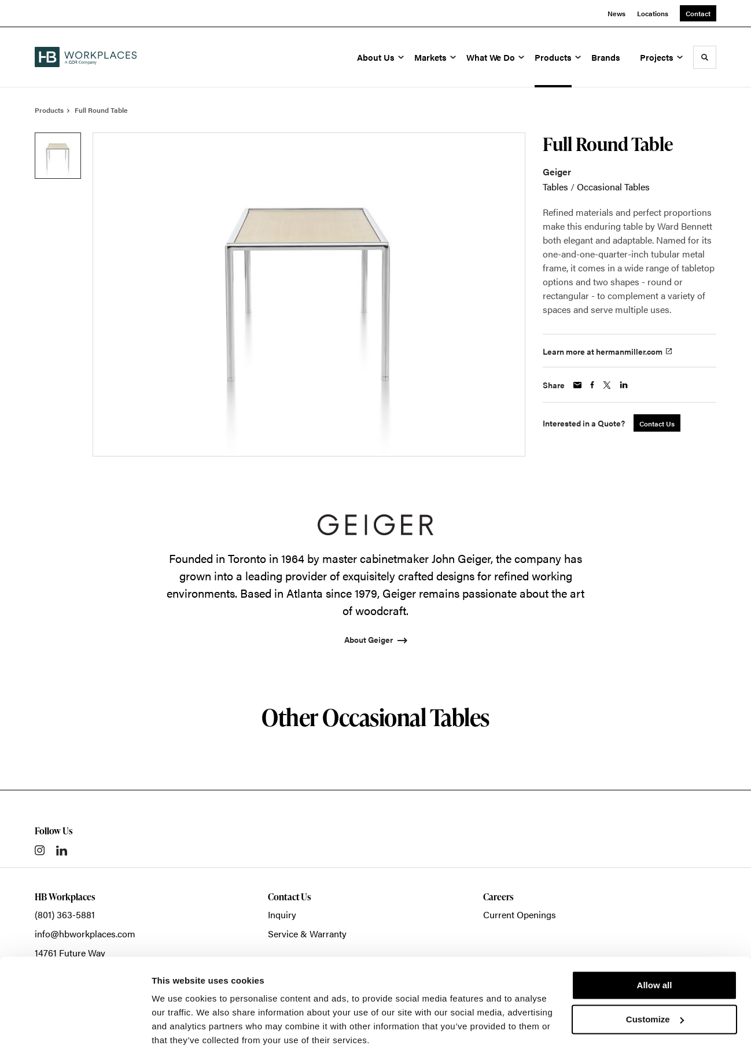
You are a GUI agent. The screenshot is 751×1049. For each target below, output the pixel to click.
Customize (655, 973)
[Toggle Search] (704, 57)
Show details (178, 1026)
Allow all (654, 939)
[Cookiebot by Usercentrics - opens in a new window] (75, 1026)
